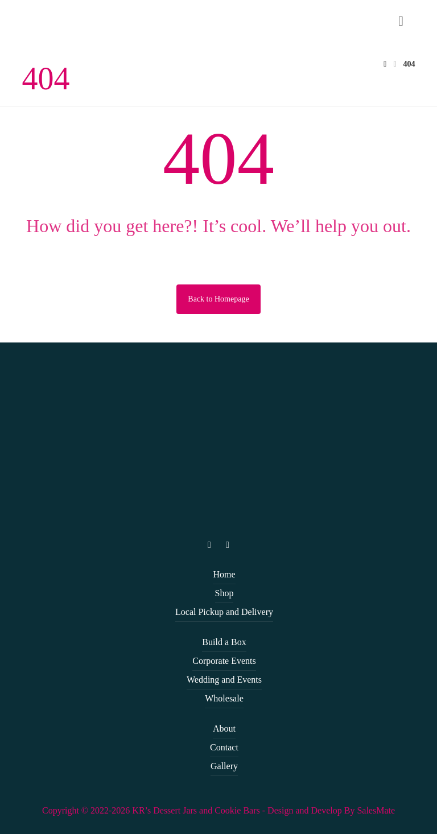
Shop (224, 593)
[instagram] (209, 545)
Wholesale (224, 698)
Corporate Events (224, 661)
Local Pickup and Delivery (224, 612)
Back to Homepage (218, 299)
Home (224, 574)
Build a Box (224, 642)
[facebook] (227, 545)
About (224, 728)
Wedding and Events (224, 679)
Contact (224, 747)
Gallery (224, 766)
